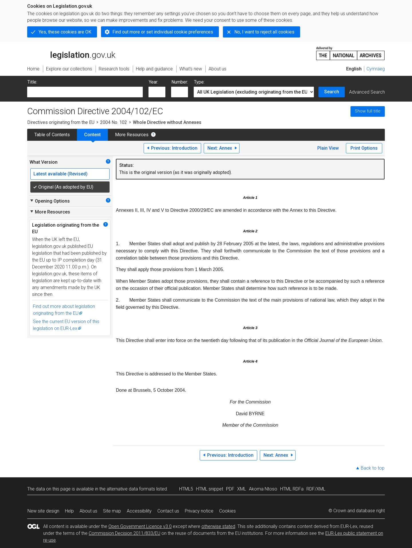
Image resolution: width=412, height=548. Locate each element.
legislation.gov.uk (71, 53)
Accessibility (139, 511)
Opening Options (49, 201)
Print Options (364, 148)
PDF (230, 489)
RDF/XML (315, 489)
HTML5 (186, 489)
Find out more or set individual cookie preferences (162, 32)
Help (69, 511)
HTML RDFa (292, 489)
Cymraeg (376, 69)
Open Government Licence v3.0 (140, 526)
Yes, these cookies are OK (65, 32)
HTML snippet (209, 489)
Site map (112, 511)
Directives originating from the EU (60, 122)
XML (241, 489)
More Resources (131, 134)
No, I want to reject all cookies (264, 32)
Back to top (373, 468)
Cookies (227, 511)
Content (92, 134)
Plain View (328, 148)
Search (331, 91)
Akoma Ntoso (263, 489)
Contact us (168, 511)
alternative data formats (131, 489)
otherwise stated (218, 526)
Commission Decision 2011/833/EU (124, 533)
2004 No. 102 (113, 122)
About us (88, 511)
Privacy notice (199, 511)
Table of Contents (52, 134)
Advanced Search (367, 92)
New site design (43, 511)
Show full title (368, 111)
